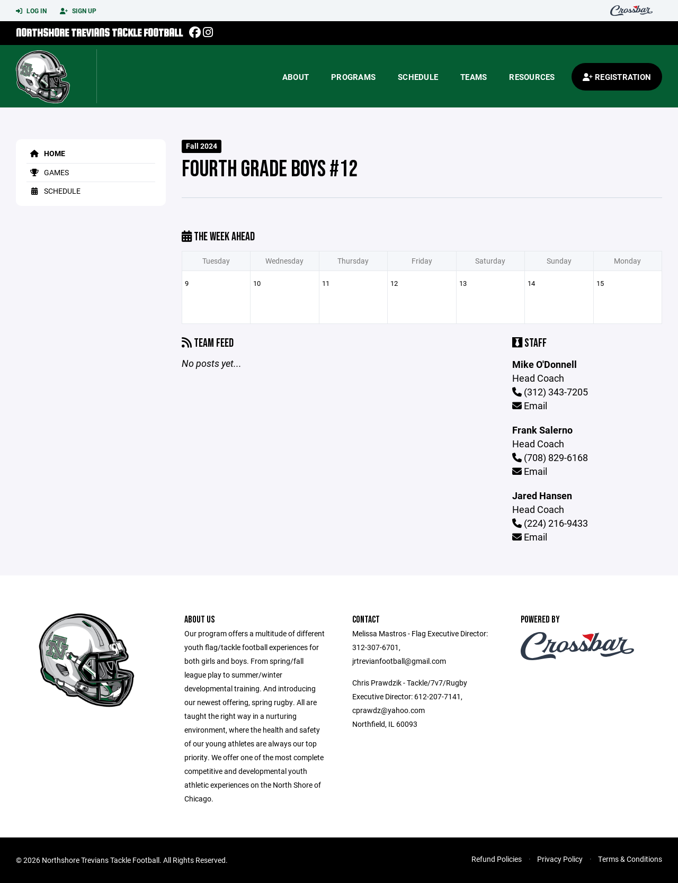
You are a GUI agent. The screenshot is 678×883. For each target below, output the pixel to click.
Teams (473, 76)
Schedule (418, 76)
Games (47, 172)
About (295, 76)
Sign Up (78, 11)
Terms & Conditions (630, 859)
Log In (31, 11)
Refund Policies (496, 859)
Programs (353, 76)
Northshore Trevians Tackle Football (99, 32)
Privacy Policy (560, 859)
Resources (532, 76)
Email (529, 405)
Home (45, 153)
